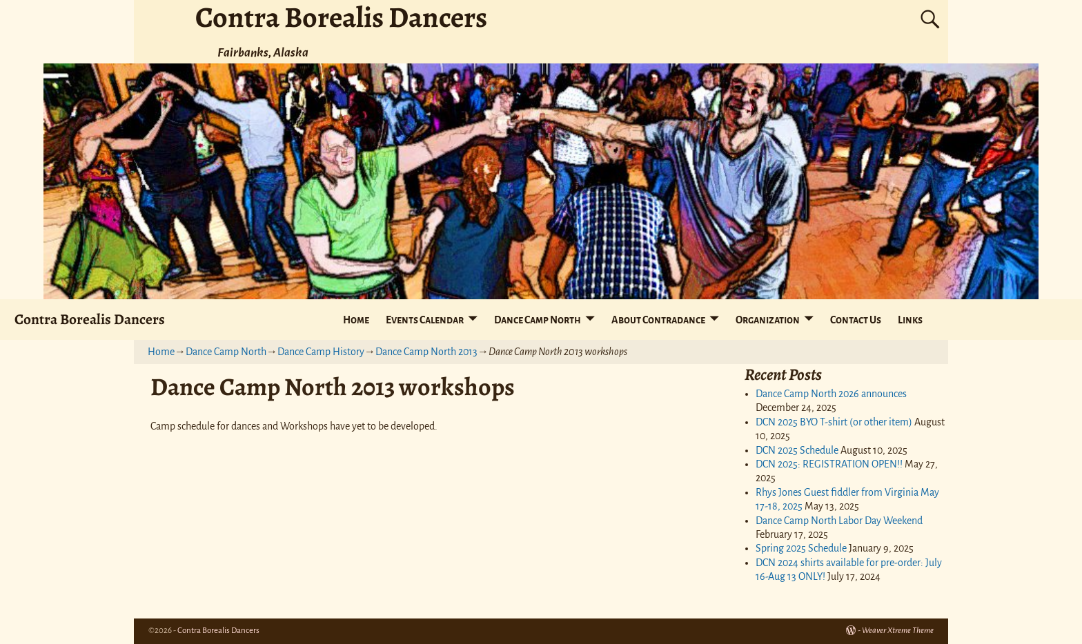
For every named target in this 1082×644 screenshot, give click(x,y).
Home (356, 319)
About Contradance (658, 319)
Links (910, 319)
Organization (768, 319)
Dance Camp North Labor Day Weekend (839, 520)
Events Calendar (425, 319)
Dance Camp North (537, 319)
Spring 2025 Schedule (801, 548)
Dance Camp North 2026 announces (831, 393)
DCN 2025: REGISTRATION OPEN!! (829, 464)
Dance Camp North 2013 (426, 351)
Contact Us (855, 319)
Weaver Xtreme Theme (898, 630)
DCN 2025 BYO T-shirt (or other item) (834, 421)
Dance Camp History (320, 351)
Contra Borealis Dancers (89, 319)
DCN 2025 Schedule (797, 450)
